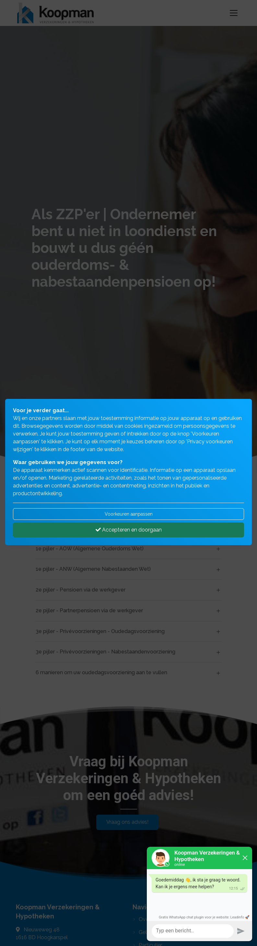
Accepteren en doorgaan (129, 530)
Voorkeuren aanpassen (129, 514)
